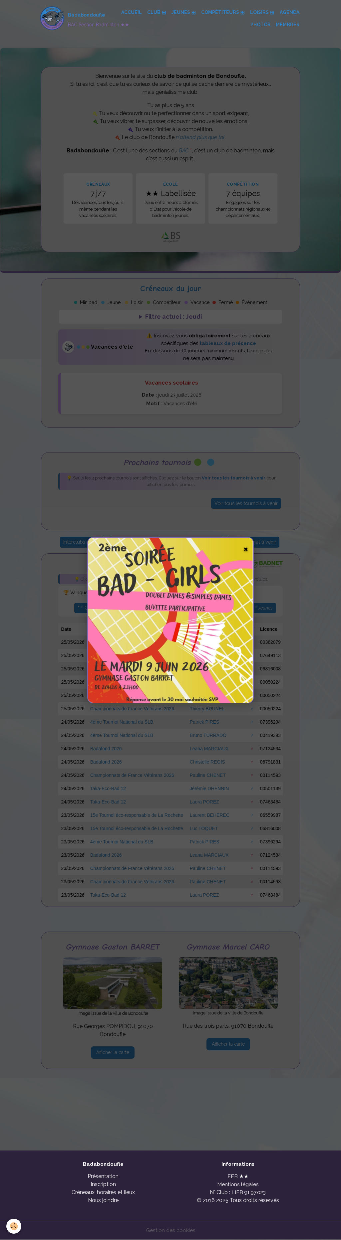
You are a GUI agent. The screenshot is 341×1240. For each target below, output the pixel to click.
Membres (287, 24)
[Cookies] (14, 1226)
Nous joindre (103, 1200)
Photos (260, 24)
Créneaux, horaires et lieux (103, 1192)
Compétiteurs (220, 12)
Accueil (131, 12)
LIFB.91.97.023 (248, 1192)
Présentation (103, 1176)
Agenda (289, 12)
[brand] (74, 18)
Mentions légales (238, 1184)
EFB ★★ (237, 1176)
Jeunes (181, 12)
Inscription (103, 1184)
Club (154, 12)
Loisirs (260, 12)
